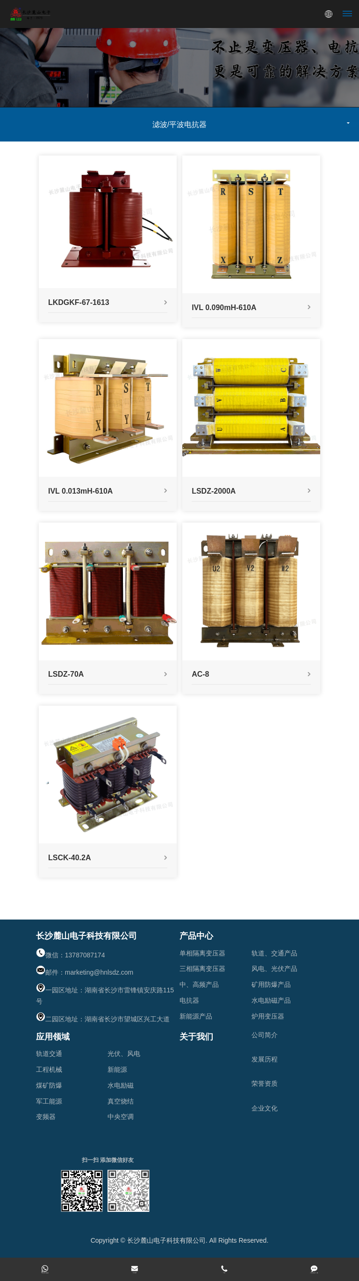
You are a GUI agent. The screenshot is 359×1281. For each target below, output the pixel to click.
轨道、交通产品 (274, 953)
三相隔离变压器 (202, 968)
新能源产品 (196, 1016)
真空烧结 (121, 1101)
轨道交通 (49, 1053)
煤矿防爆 (49, 1085)
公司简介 (264, 1035)
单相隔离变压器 (202, 953)
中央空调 (121, 1116)
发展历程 (264, 1059)
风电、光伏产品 (274, 968)
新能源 (117, 1069)
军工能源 (49, 1101)
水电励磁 (121, 1085)
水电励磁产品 (271, 1000)
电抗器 (189, 1000)
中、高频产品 (199, 984)
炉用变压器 (267, 1016)
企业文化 (264, 1108)
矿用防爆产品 (271, 984)
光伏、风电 (124, 1053)
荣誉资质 (264, 1083)
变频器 (46, 1116)
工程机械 (49, 1069)
